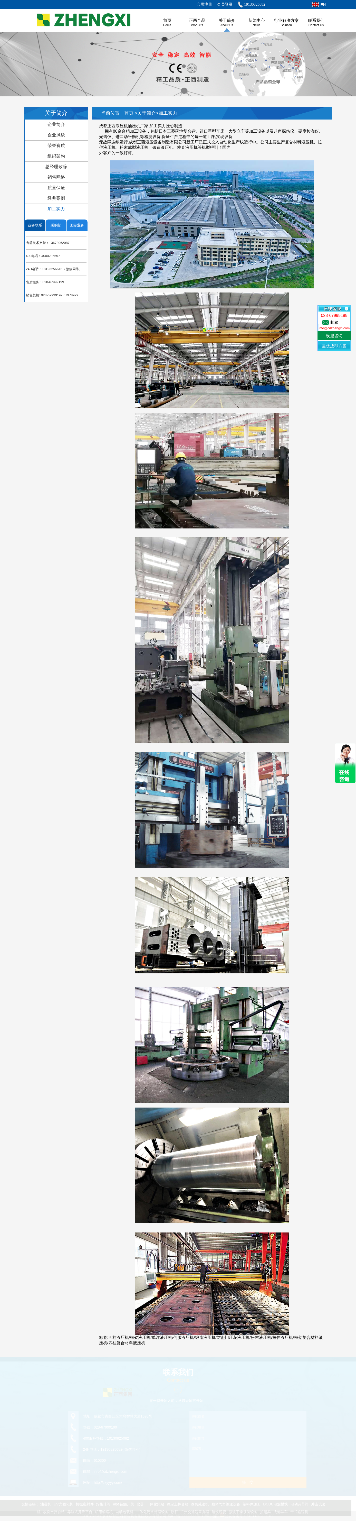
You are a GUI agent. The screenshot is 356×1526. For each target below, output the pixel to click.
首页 (129, 113)
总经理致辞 (56, 166)
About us (226, 25)
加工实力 (56, 208)
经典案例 (56, 198)
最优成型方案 (334, 346)
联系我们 (316, 20)
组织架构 (56, 156)
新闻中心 (256, 20)
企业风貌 (56, 135)
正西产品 (197, 20)
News (256, 25)
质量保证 (56, 187)
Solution (286, 25)
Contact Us (316, 25)
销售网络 (56, 177)
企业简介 (56, 124)
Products (197, 25)
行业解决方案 (286, 20)
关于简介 (227, 20)
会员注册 (204, 4)
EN (323, 4)
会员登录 (225, 4)
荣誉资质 (56, 145)
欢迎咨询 (334, 336)
